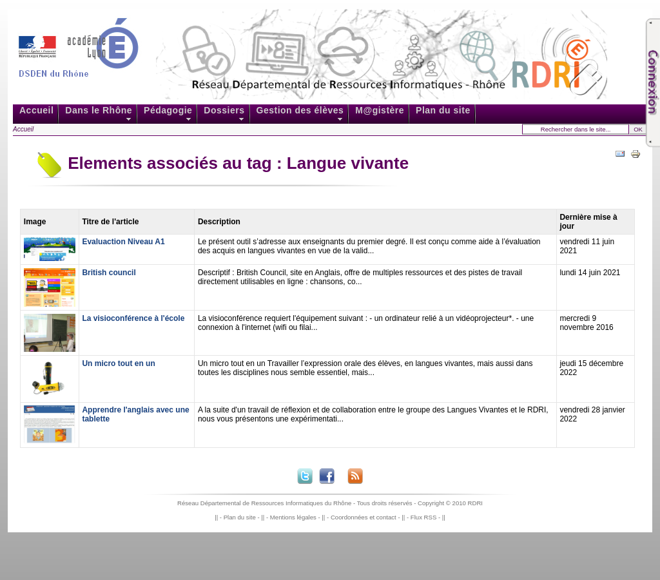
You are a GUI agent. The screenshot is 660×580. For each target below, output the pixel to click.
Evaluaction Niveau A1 (123, 241)
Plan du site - (243, 517)
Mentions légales (293, 517)
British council (108, 272)
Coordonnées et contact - (366, 517)
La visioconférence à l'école (133, 318)
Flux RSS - (426, 517)
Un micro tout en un (118, 363)
